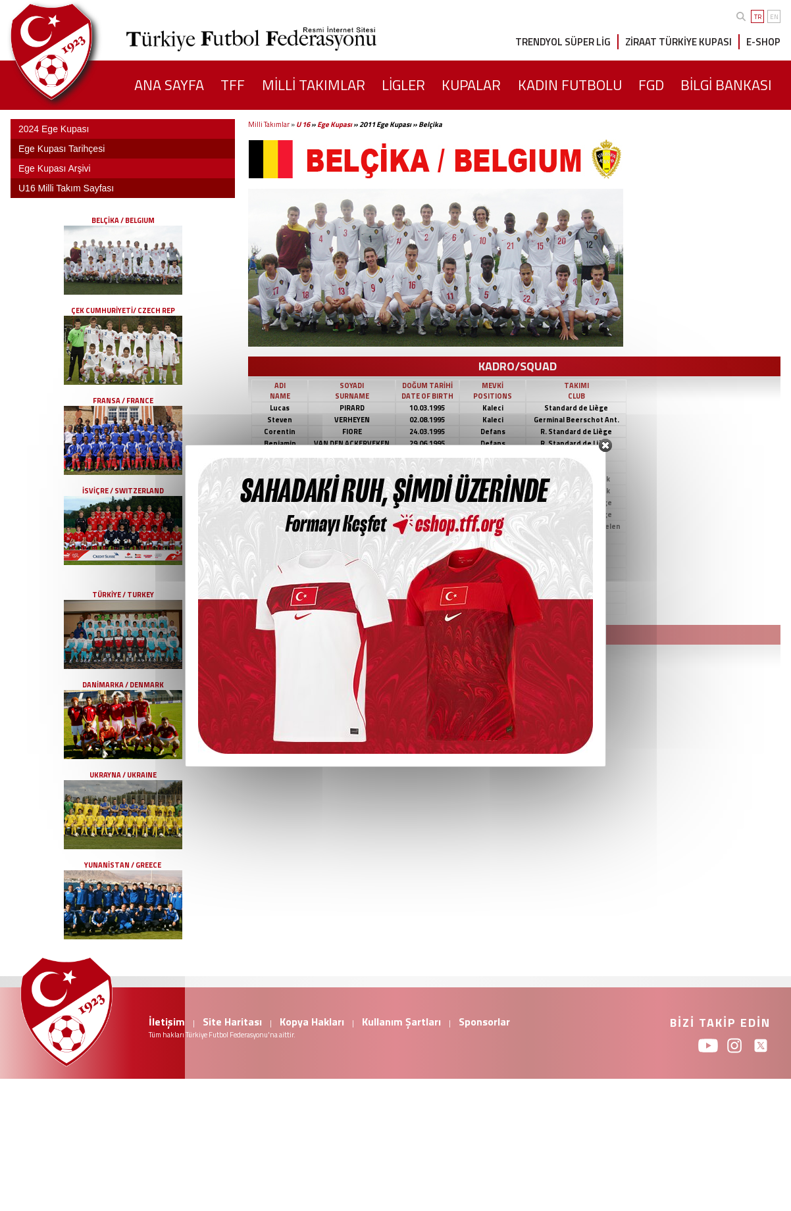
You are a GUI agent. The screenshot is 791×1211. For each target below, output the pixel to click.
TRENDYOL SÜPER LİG (563, 41)
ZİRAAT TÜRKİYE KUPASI (678, 41)
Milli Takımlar (269, 124)
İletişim (167, 1021)
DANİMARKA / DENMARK (123, 685)
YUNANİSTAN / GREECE (122, 865)
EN (774, 17)
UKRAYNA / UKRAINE (123, 775)
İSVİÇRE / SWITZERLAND (123, 490)
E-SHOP (763, 41)
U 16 (303, 124)
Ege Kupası (334, 124)
